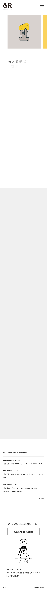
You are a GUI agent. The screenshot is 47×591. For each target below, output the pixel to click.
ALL (4, 452)
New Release (23, 452)
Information (12, 452)
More (41, 499)
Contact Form (23, 532)
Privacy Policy (39, 587)
